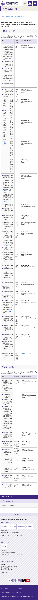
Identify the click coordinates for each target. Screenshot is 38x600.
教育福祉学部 (21, 526)
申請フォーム (25, 354)
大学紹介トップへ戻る (8, 505)
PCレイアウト (19, 514)
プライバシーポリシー (17, 588)
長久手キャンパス (8, 16)
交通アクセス (5, 535)
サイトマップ (19, 592)
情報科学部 (29, 526)
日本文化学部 (12, 526)
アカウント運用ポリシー (7, 592)
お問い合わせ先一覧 (7, 501)
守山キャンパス (20, 16)
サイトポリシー (5, 588)
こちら (9, 58)
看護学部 (3, 546)
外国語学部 (4, 526)
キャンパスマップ (17, 535)
